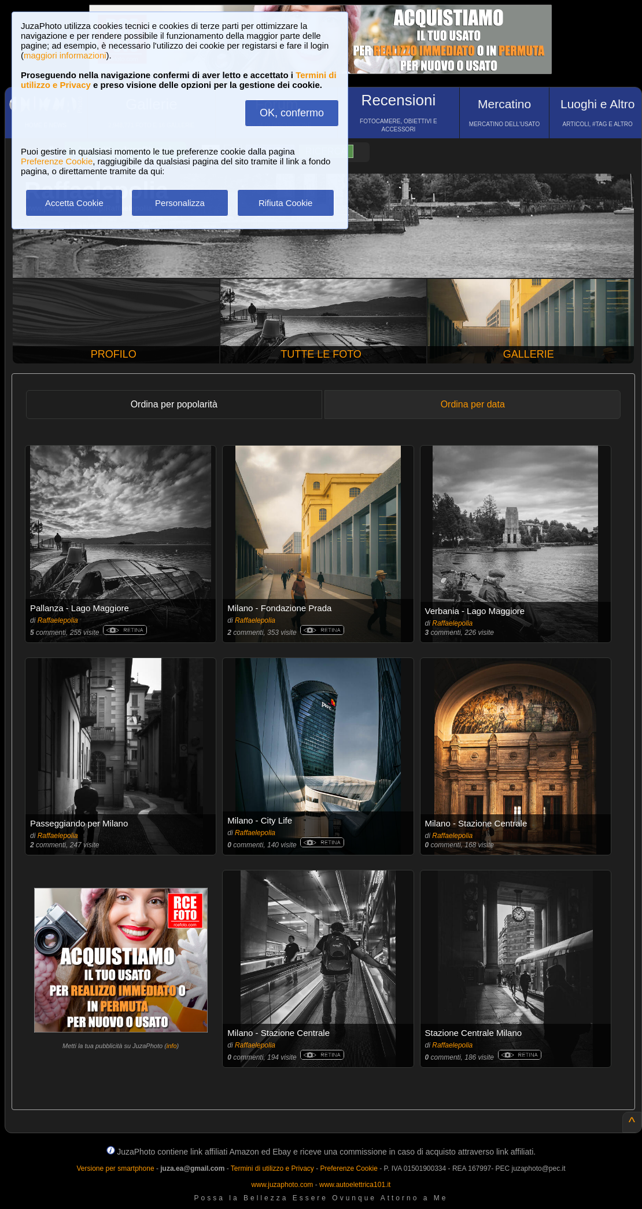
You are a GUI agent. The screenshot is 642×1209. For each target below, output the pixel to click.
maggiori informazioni (65, 55)
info (172, 1045)
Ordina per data (473, 404)
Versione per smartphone (115, 1168)
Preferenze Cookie (57, 161)
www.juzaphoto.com (282, 1185)
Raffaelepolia (58, 620)
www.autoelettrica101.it (354, 1185)
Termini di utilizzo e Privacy (272, 1168)
